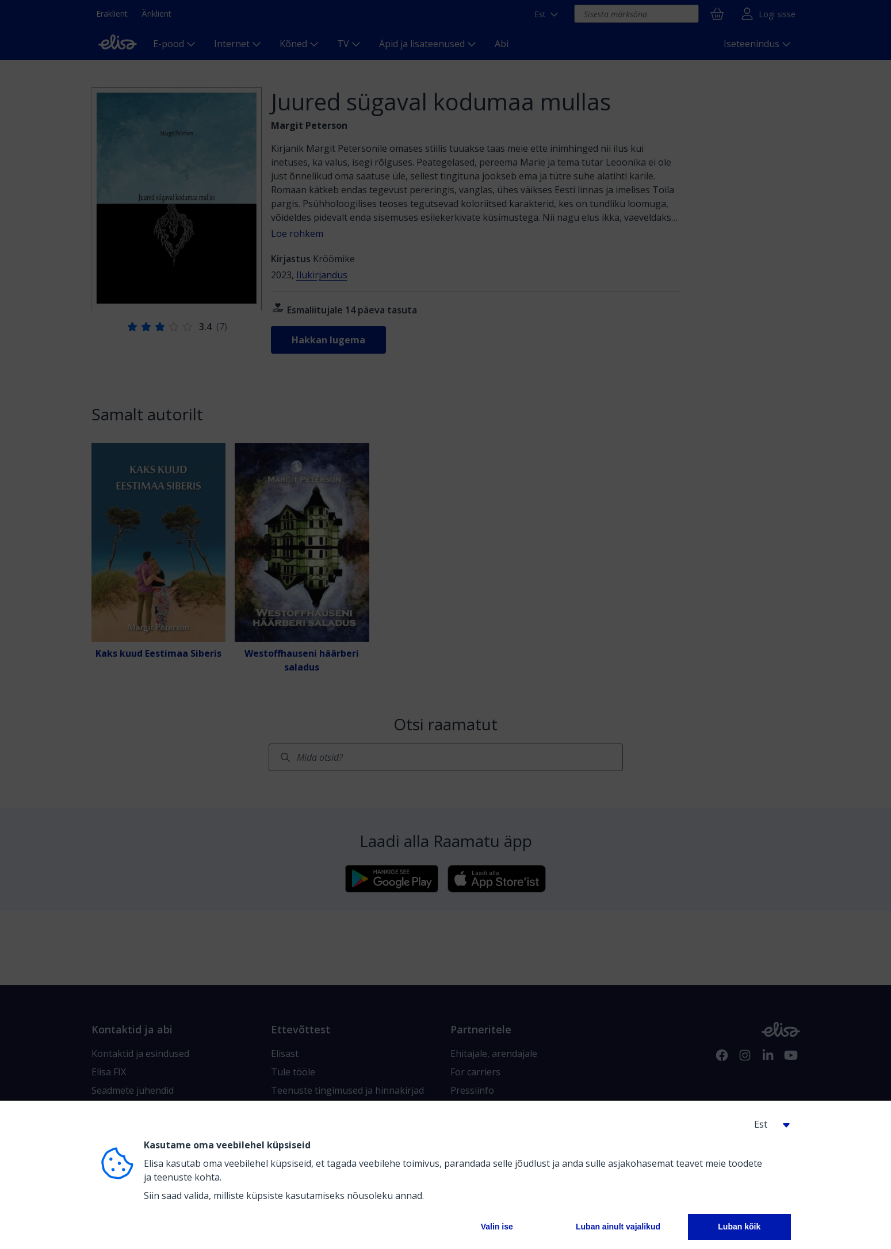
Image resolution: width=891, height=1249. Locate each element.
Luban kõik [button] (739, 1226)
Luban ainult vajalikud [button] (618, 1226)
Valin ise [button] (497, 1226)
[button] (768, 1124)
